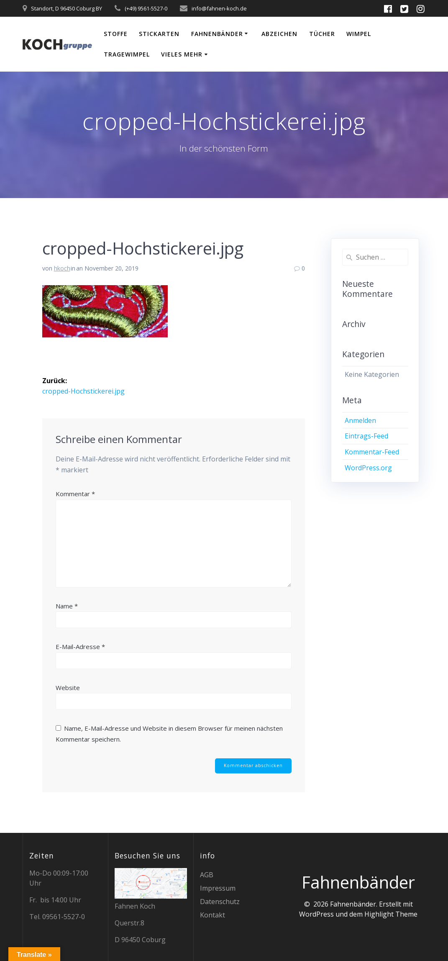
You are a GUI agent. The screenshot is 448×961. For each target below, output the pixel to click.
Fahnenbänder (217, 34)
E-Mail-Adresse (80, 646)
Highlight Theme (390, 914)
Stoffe (116, 34)
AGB (206, 874)
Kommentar (75, 493)
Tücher (322, 34)
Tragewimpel (127, 54)
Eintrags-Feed (366, 436)
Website (68, 687)
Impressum (218, 888)
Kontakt (212, 915)
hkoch (62, 268)
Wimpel (358, 34)
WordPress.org (368, 467)
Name (67, 605)
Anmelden (360, 420)
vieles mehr (181, 54)
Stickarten (159, 34)
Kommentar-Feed (372, 451)
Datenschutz (220, 901)
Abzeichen (279, 34)
